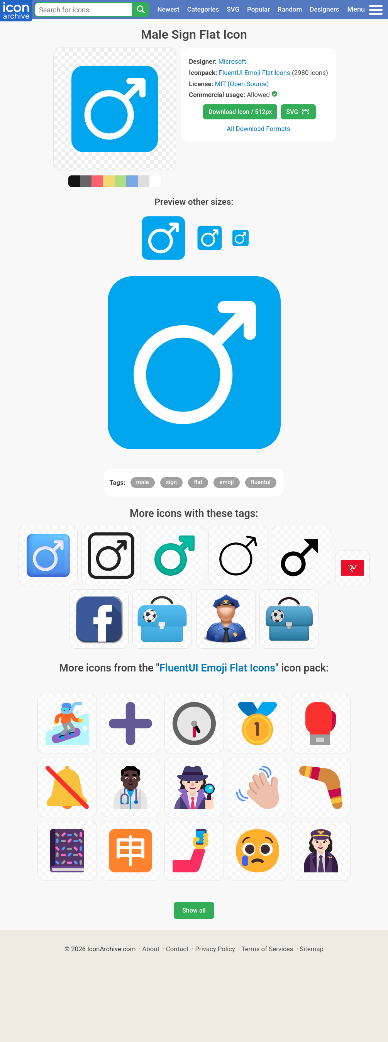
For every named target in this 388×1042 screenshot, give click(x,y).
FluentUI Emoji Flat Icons (254, 72)
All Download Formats (258, 129)
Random (290, 9)
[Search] (140, 9)
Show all (193, 910)
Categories (203, 9)
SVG (233, 9)
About (150, 949)
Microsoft (232, 61)
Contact (177, 949)
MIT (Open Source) (242, 84)
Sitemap (312, 949)
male (142, 482)
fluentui (261, 482)
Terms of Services (267, 949)
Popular (258, 9)
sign (171, 482)
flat (198, 482)
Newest (168, 9)
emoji (226, 482)
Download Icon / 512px (240, 112)
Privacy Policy (215, 949)
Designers (324, 9)
